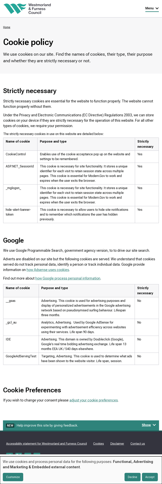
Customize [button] (13, 477)
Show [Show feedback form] (149, 425)
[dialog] (81, 470)
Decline (132, 477)
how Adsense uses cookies (48, 270)
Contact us (137, 443)
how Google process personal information (67, 278)
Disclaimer (117, 443)
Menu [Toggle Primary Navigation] (152, 8)
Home (6, 27)
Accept (149, 477)
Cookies (98, 443)
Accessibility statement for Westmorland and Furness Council (46, 443)
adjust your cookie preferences (93, 400)
